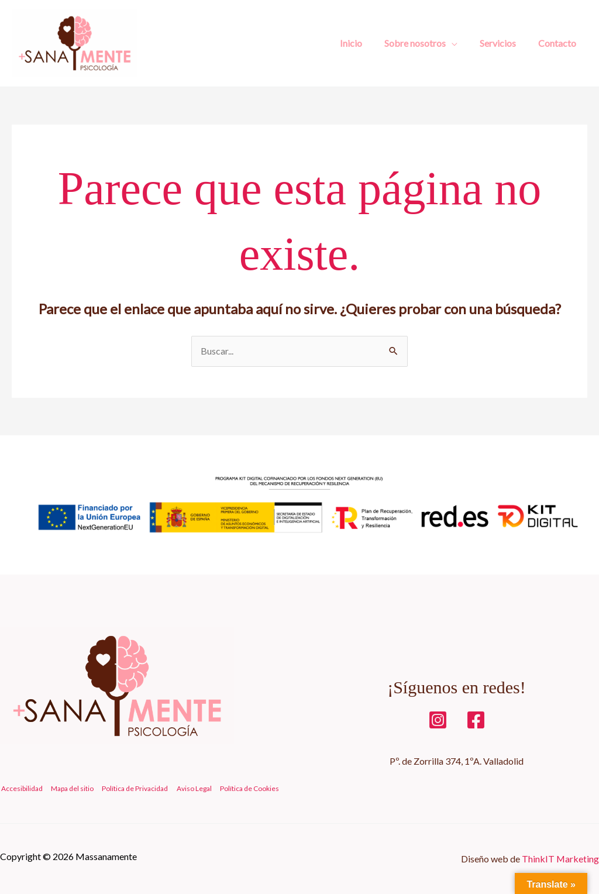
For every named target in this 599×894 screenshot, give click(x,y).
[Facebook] (475, 719)
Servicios (503, 43)
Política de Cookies (243, 789)
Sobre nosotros (424, 43)
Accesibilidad (21, 789)
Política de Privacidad (131, 789)
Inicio (363, 43)
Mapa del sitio (70, 789)
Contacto (559, 43)
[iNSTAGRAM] (437, 719)
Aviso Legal (188, 789)
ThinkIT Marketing (560, 858)
